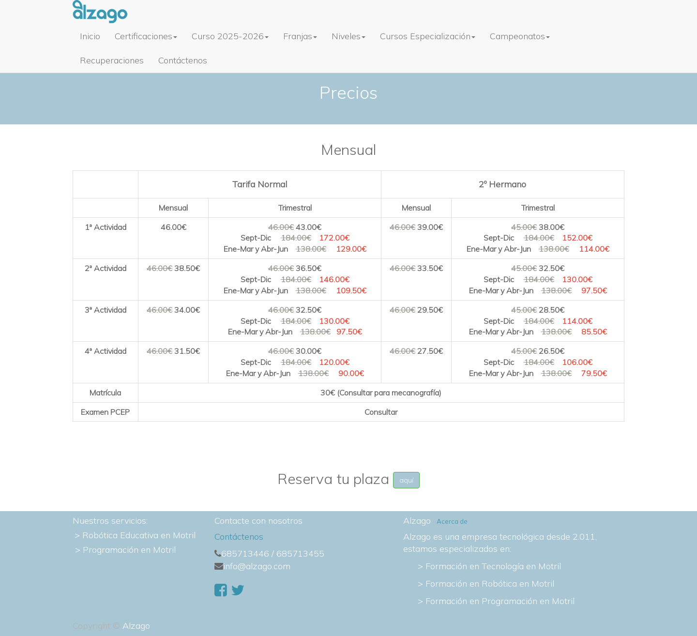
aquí (406, 480)
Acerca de (452, 521)
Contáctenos (238, 536)
